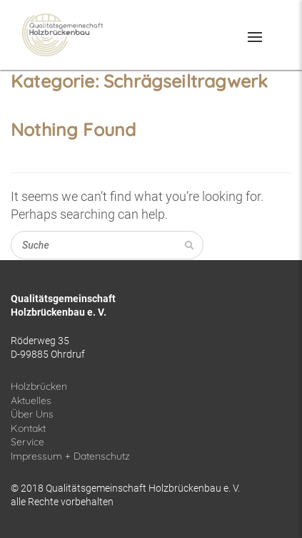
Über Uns (32, 414)
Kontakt (28, 428)
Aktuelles (31, 400)
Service (27, 441)
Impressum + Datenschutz (70, 456)
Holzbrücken (39, 386)
